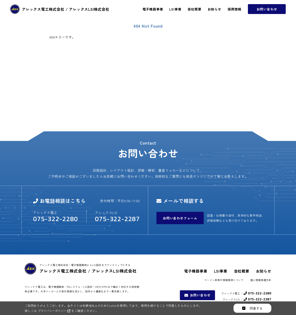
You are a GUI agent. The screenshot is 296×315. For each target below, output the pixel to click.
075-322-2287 (117, 219)
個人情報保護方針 (260, 280)
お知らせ (263, 271)
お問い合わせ (267, 13)
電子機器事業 (195, 271)
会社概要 (241, 271)
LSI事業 (220, 271)
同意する (252, 308)
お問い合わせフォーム (180, 218)
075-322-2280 (55, 219)
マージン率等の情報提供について (224, 280)
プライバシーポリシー (55, 311)
